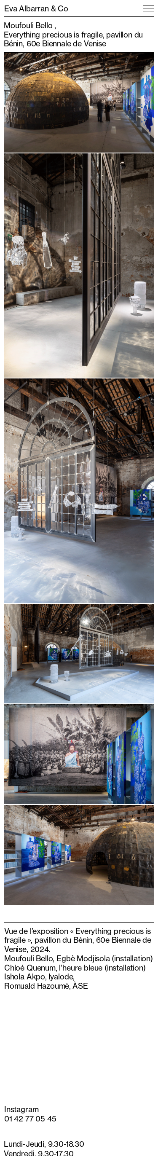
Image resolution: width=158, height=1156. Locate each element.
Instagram (21, 1109)
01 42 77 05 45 (30, 1118)
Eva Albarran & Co (36, 8)
